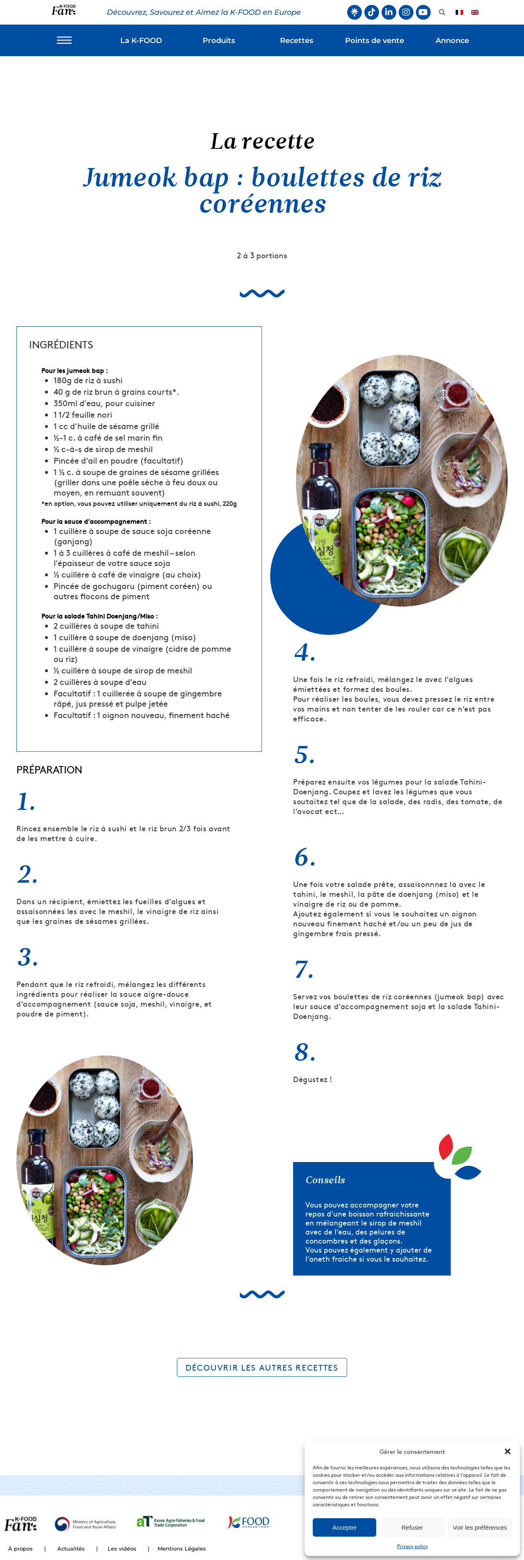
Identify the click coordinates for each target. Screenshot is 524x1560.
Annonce (452, 40)
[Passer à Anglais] (475, 12)
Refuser (412, 1527)
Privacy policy (412, 1546)
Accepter (344, 1527)
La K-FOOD (141, 40)
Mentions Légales (182, 1548)
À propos (20, 1548)
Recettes (296, 40)
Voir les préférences (480, 1527)
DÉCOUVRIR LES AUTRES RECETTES (262, 1367)
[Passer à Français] (459, 12)
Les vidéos (122, 1548)
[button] (508, 1451)
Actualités (71, 1548)
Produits (219, 40)
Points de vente (374, 40)
